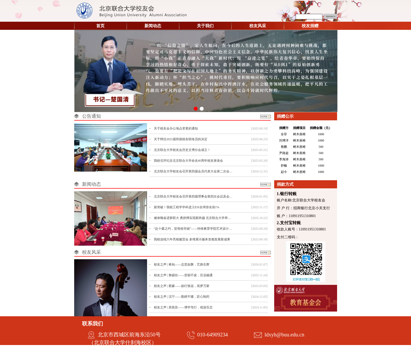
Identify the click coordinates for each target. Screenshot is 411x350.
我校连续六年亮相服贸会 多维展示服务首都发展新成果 (192, 239)
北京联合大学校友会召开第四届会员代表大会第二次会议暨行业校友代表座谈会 (194, 171)
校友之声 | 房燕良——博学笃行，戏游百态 (183, 307)
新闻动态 (152, 26)
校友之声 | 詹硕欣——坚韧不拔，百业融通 (183, 275)
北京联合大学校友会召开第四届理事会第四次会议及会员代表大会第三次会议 (194, 196)
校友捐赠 (310, 26)
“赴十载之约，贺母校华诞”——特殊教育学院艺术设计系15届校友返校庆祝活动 (194, 228)
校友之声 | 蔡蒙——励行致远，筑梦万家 (181, 286)
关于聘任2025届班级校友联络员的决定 (180, 139)
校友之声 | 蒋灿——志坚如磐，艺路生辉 (181, 264)
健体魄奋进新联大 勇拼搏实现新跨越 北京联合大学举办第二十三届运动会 (194, 218)
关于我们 (205, 26)
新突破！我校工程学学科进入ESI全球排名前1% (186, 207)
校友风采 (257, 26)
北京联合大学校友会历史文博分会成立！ (182, 150)
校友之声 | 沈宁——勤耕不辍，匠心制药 (181, 296)
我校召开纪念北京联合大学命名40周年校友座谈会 (188, 160)
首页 (100, 26)
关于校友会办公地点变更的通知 (176, 128)
